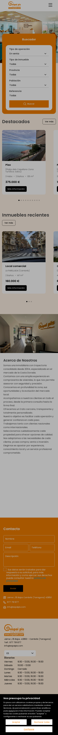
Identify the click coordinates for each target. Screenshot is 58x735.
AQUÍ (11, 711)
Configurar (29, 729)
